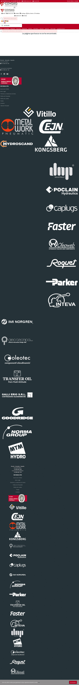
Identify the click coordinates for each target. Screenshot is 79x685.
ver (39, 682)
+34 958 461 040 (5, 1)
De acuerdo (73, 682)
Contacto (2, 103)
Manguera (12, 28)
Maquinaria (24, 28)
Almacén (42, 28)
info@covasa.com (26, 1)
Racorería (18, 28)
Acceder (76, 1)
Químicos (47, 28)
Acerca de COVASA (4, 89)
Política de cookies (4, 98)
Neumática (35, 28)
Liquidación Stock (61, 28)
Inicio (1, 28)
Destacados (6, 28)
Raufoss (30, 28)
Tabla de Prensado (4, 105)
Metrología (52, 28)
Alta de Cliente (70, 1)
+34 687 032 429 (15, 1)
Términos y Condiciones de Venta (8, 93)
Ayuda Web (36, 1)
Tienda (1, 101)
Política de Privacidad (5, 96)
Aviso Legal (3, 91)
